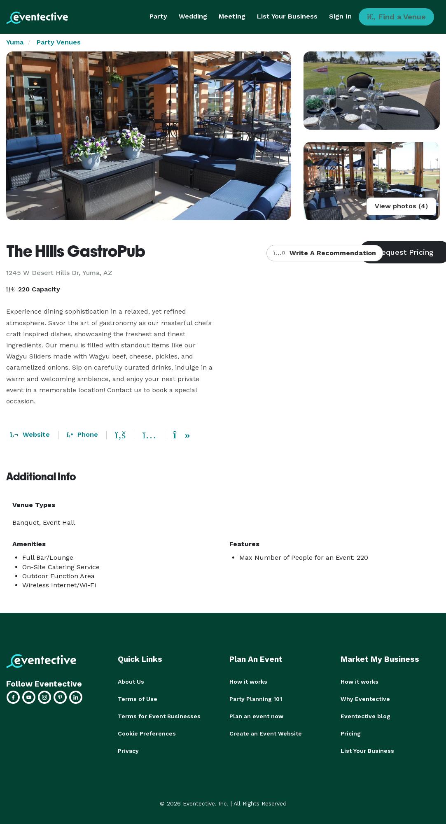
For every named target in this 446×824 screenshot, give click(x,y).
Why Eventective (365, 699)
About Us (131, 681)
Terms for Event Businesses (159, 716)
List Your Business (287, 16)
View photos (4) (401, 206)
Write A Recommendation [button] (324, 253)
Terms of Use (137, 699)
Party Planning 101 (255, 699)
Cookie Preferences (147, 733)
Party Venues (59, 42)
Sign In (340, 16)
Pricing (351, 733)
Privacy (128, 750)
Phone (82, 434)
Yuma (14, 42)
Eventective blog (365, 716)
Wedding (193, 16)
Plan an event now (256, 716)
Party (158, 16)
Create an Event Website (265, 733)
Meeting (232, 16)
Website (30, 434)
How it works (248, 681)
